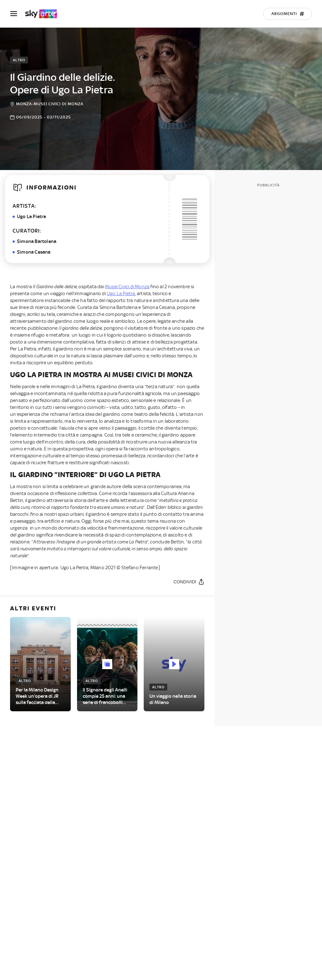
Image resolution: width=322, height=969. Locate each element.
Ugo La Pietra (121, 293)
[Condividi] (189, 582)
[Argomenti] (287, 14)
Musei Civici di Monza (127, 286)
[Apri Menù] (17, 14)
